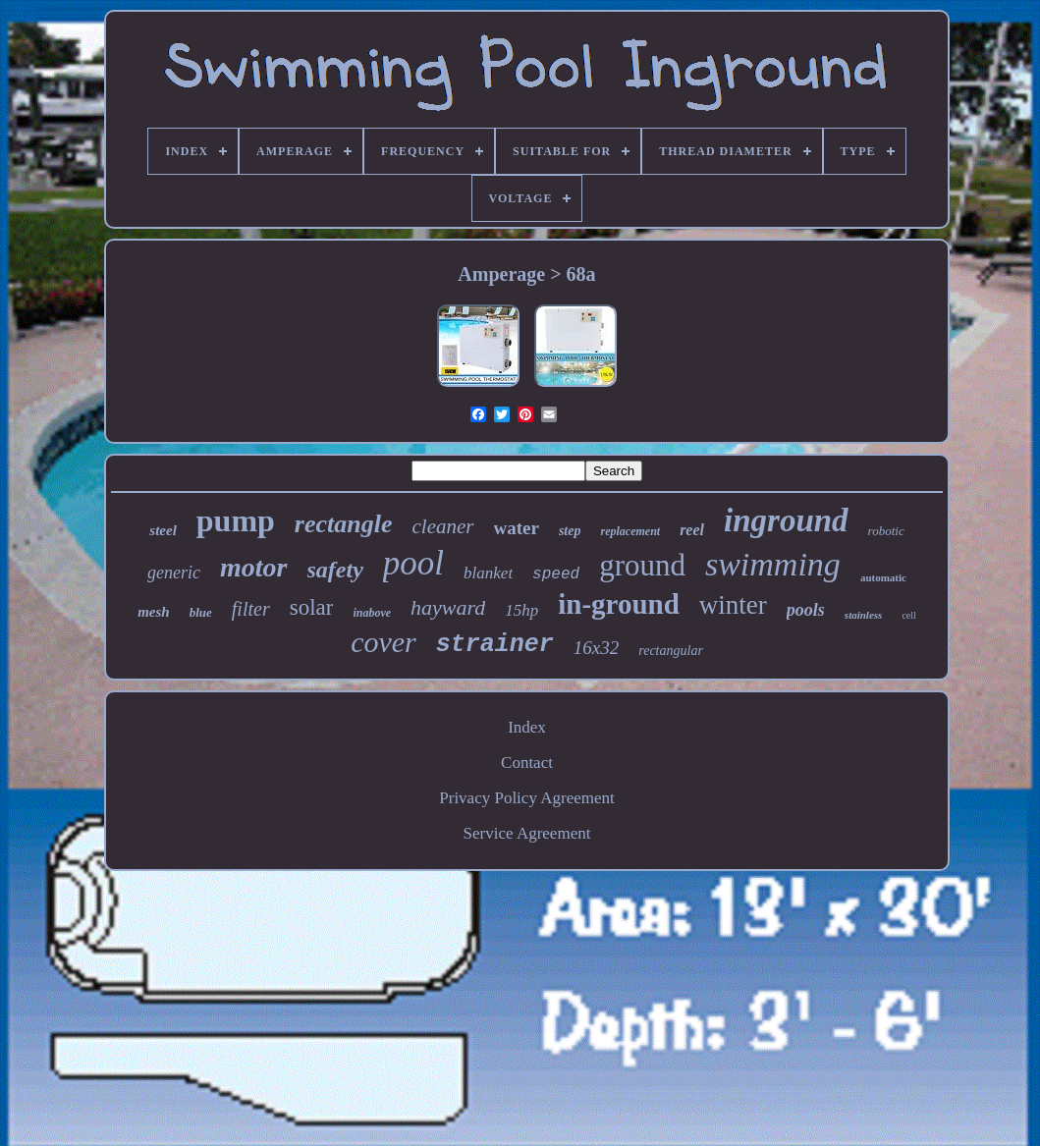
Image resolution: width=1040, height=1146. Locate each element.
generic (173, 572)
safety (335, 569)
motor (253, 567)
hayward (448, 607)
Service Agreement (527, 833)
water (516, 528)
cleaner (443, 526)
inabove (372, 613)
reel (692, 529)
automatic (883, 577)
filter (251, 609)
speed (555, 574)
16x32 (596, 647)
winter (733, 605)
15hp (521, 610)
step (570, 530)
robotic (886, 530)
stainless (864, 615)
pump (235, 520)
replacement (630, 531)
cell (908, 615)
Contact (527, 762)
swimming (773, 564)
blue (201, 612)
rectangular (670, 650)
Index (527, 727)
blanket (488, 573)
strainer (495, 644)
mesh (153, 612)
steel (163, 530)
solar (312, 607)
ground (642, 565)
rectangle (344, 524)
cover (383, 642)
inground (786, 520)
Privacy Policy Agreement (526, 798)
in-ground (619, 604)
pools (806, 610)
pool (413, 563)
